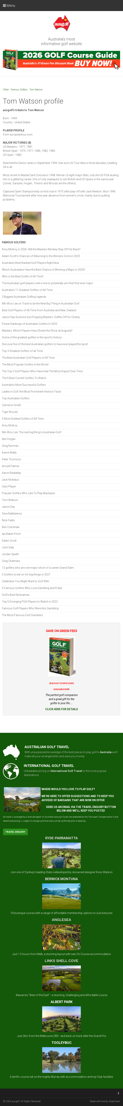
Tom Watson (36, 89)
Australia (106, 752)
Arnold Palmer (10, 466)
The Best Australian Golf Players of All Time (28, 357)
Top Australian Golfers (15, 398)
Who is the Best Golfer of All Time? (23, 276)
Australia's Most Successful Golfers (24, 384)
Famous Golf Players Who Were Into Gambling (30, 608)
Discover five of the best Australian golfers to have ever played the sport (45, 344)
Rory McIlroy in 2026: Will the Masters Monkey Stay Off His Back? (41, 249)
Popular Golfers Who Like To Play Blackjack (28, 493)
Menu (9, 5)
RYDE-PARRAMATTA (61, 838)
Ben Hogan (8, 439)
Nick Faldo (8, 520)
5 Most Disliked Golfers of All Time (23, 418)
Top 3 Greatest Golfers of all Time (22, 350)
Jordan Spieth (10, 554)
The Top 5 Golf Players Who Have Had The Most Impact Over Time (42, 371)
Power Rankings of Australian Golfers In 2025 (29, 323)
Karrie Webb (9, 452)
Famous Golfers (19, 89)
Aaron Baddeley (11, 472)
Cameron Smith (11, 405)
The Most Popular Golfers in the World (25, 364)
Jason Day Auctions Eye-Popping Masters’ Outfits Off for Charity (41, 317)
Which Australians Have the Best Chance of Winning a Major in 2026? (43, 269)
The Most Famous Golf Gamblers (22, 615)
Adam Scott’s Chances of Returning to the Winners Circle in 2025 (41, 256)
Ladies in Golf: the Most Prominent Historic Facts (31, 391)
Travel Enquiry (15, 832)
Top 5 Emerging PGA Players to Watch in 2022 (30, 601)
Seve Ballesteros (12, 513)
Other (6, 89)
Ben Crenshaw (11, 527)
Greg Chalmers (11, 560)
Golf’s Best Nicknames (16, 594)
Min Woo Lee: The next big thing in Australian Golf (31, 432)
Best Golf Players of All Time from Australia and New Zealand (39, 310)
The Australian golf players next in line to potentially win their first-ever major (47, 283)
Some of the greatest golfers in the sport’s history (32, 337)
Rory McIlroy (9, 425)
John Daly (8, 547)
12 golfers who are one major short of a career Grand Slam (38, 567)
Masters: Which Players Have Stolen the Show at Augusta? (37, 330)
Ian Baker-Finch (11, 533)
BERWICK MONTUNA (61, 879)
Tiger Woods (10, 411)
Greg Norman (10, 445)
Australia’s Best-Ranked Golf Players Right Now (30, 262)
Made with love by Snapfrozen (105, 1101)
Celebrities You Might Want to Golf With (25, 581)
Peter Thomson (11, 459)
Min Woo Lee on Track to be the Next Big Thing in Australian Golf (40, 303)
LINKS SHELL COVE (61, 961)
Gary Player (9, 486)
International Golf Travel (66, 770)
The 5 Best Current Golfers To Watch (24, 378)
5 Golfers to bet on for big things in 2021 (26, 574)
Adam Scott (9, 540)
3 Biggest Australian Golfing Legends (24, 296)
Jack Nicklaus (10, 479)
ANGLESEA (61, 920)
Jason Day (8, 506)
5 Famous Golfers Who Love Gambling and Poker (32, 588)
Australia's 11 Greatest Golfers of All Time (27, 290)
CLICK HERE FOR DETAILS (61, 709)
